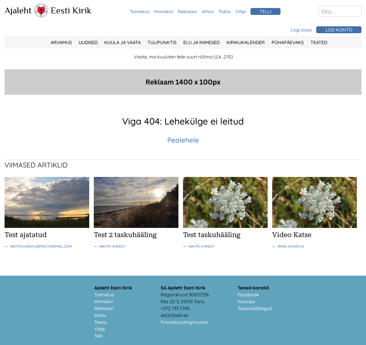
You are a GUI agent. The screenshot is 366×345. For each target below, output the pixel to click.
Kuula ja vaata (122, 42)
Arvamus (61, 42)
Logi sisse (301, 30)
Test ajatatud (26, 235)
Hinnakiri (163, 11)
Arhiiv (208, 11)
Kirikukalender (245, 42)
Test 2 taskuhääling (125, 235)
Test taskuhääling (211, 235)
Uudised (88, 42)
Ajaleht (18, 10)
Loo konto (338, 30)
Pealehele (183, 140)
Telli (98, 336)
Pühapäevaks (288, 42)
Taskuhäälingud (255, 308)
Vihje (240, 11)
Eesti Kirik (71, 10)
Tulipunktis (162, 42)
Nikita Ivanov (112, 246)
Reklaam (187, 11)
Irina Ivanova (291, 246)
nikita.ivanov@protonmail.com (41, 246)
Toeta (224, 11)
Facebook (248, 294)
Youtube (246, 301)
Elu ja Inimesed (201, 42)
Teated (319, 42)
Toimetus (140, 11)
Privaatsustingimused (184, 322)
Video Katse (291, 235)
